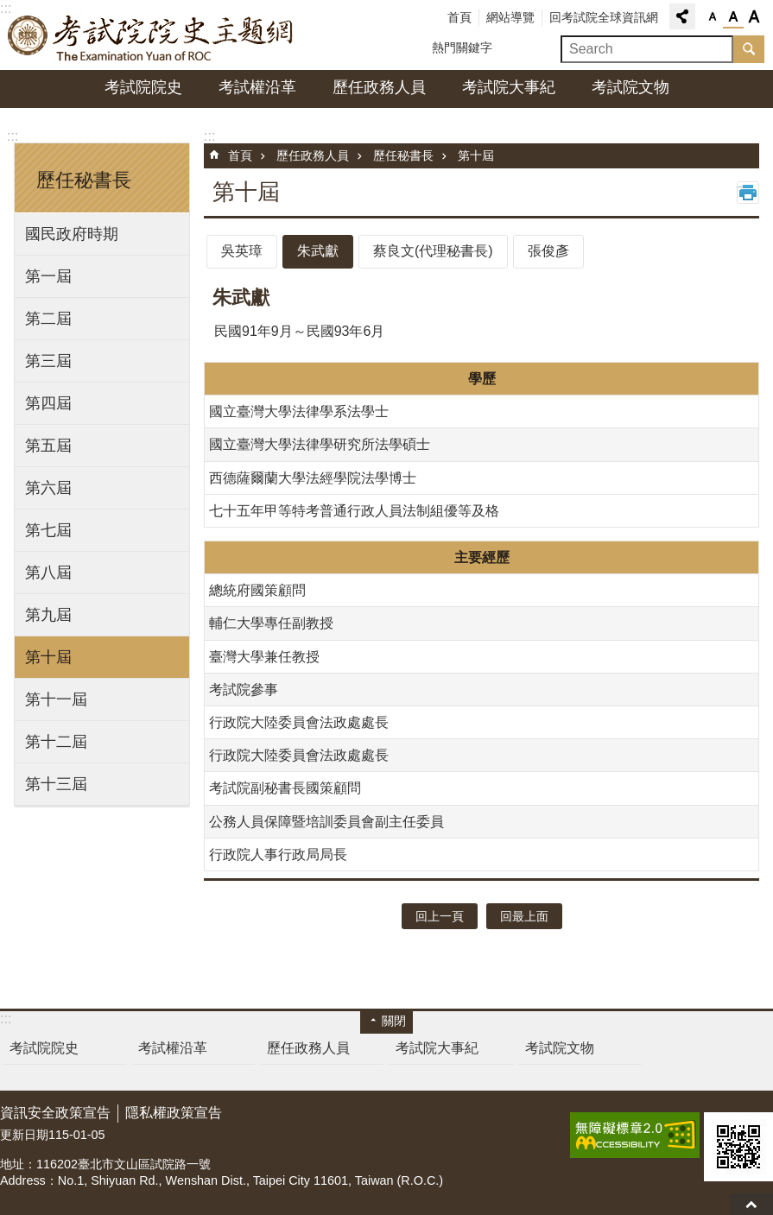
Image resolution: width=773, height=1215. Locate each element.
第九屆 (48, 614)
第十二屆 (56, 741)
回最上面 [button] (524, 916)
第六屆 (48, 488)
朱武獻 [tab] (318, 251)
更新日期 (24, 1135)
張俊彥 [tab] (548, 251)
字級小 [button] (712, 17)
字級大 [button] (754, 17)
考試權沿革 (257, 87)
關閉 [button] (394, 1021)
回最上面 (751, 1204)
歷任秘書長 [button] (83, 180)
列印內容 (748, 192)
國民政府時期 (71, 234)
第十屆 (48, 657)
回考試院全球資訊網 (603, 17)
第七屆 (48, 530)
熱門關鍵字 (462, 47)
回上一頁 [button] (439, 916)
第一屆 (48, 276)
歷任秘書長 (403, 155)
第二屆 (48, 318)
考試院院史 (143, 87)
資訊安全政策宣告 (55, 1112)
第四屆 (48, 403)
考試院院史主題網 (151, 35)
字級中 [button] (733, 17)
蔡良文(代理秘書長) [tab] (433, 251)
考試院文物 (630, 87)
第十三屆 (56, 784)
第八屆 (48, 572)
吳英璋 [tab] (242, 251)
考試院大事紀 (508, 87)
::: (12, 136)
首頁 (459, 17)
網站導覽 (510, 17)
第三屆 (48, 361)
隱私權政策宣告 (173, 1112)
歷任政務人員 (379, 87)
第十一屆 (56, 699)
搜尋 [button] (748, 49)
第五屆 (48, 445)
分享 (682, 16)
